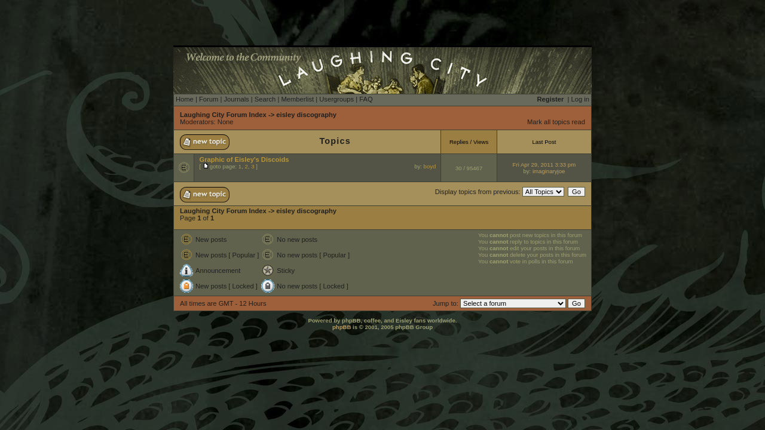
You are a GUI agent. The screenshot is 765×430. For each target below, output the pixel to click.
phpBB (341, 327)
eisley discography (306, 114)
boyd (430, 166)
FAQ (365, 99)
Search (265, 99)
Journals (236, 99)
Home (185, 99)
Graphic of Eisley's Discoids (244, 159)
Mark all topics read (556, 121)
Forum (208, 99)
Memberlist (297, 99)
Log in (580, 99)
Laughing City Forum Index (223, 114)
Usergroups (336, 99)
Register (550, 99)
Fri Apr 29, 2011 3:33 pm (544, 164)
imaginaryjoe (549, 171)
